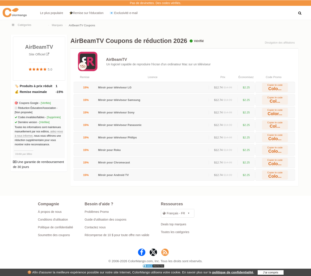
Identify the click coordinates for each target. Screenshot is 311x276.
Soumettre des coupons (54, 235)
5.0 (50, 69)
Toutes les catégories (175, 232)
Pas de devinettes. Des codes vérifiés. (155, 3)
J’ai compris (270, 272)
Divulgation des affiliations (280, 42)
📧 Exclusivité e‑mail (124, 13)
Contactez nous (95, 227)
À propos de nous (50, 211)
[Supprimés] (54, 117)
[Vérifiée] (44, 122)
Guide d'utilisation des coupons (105, 219)
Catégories (24, 25)
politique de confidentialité (232, 272)
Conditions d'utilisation (53, 219)
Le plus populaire (51, 13)
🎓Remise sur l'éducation (86, 13)
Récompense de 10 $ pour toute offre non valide (117, 235)
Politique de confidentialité (55, 227)
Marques (57, 25)
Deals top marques (173, 224)
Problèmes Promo (97, 211)
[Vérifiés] (46, 103)
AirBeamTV (116, 59)
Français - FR (174, 213)
